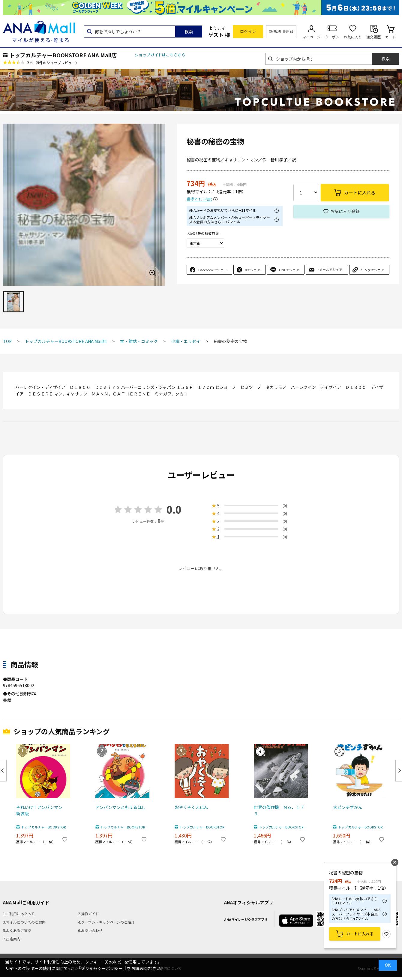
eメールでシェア (329, 269)
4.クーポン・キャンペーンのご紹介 (106, 921)
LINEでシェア (289, 269)
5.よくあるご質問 (17, 930)
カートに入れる (360, 933)
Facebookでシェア (212, 269)
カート (390, 36)
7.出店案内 (11, 938)
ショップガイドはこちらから (160, 55)
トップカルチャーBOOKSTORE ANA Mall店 (63, 55)
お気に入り (353, 36)
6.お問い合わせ (90, 930)
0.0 (174, 509)
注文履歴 (373, 36)
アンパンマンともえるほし (120, 807)
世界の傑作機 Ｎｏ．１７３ (279, 810)
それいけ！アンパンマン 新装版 (41, 810)
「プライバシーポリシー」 (101, 968)
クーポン (332, 36)
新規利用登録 (281, 31)
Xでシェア (252, 269)
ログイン (248, 31)
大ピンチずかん (347, 807)
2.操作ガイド (88, 913)
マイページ (311, 36)
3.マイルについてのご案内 (24, 921)
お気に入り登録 (345, 211)
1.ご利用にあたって (18, 913)
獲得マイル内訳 (199, 199)
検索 (188, 32)
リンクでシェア (372, 269)
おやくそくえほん (191, 807)
